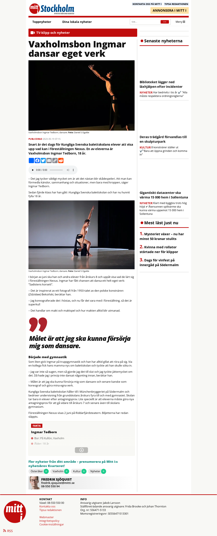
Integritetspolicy (49, 521)
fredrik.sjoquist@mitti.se (58, 483)
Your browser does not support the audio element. (53, 170)
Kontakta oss (47, 506)
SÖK (164, 22)
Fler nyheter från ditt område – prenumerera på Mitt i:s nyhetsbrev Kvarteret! (73, 464)
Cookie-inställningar (51, 524)
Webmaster (46, 517)
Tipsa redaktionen (50, 510)
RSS (8, 531)
